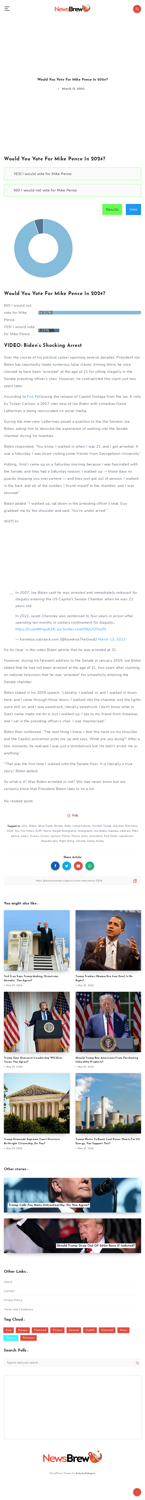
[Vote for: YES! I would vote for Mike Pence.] (72, 174)
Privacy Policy (13, 1300)
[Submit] (137, 1363)
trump (100, 841)
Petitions (29, 1337)
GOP (38, 831)
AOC (25, 826)
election (118, 826)
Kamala (113, 831)
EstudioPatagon (85, 1473)
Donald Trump (102, 826)
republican (126, 836)
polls (84, 836)
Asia (8, 1330)
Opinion (11, 1337)
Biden (33, 826)
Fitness (57, 1330)
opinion (56, 836)
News (123, 1330)
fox (17, 831)
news (24, 836)
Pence (76, 836)
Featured (40, 1330)
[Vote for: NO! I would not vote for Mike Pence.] (72, 190)
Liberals (125, 831)
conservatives (81, 826)
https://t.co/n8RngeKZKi (35, 629)
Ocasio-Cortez (39, 836)
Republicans (49, 841)
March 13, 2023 (111, 639)
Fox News (27, 831)
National (107, 1330)
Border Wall (62, 826)
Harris (47, 831)
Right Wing (66, 841)
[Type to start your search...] (72, 1362)
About (8, 1282)
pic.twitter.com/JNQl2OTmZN (81, 629)
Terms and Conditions (18, 1309)
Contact (9, 1291)
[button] (76, 174)
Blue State (45, 826)
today (90, 841)
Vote (133, 209)
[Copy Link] (72, 880)
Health (89, 1330)
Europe (22, 1330)
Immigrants (85, 831)
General (74, 1330)
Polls (75, 815)
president (96, 836)
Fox (30, 396)
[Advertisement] (72, 43)
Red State (111, 836)
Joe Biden (100, 831)
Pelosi (66, 836)
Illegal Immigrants (65, 831)
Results (112, 209)
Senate (80, 841)
